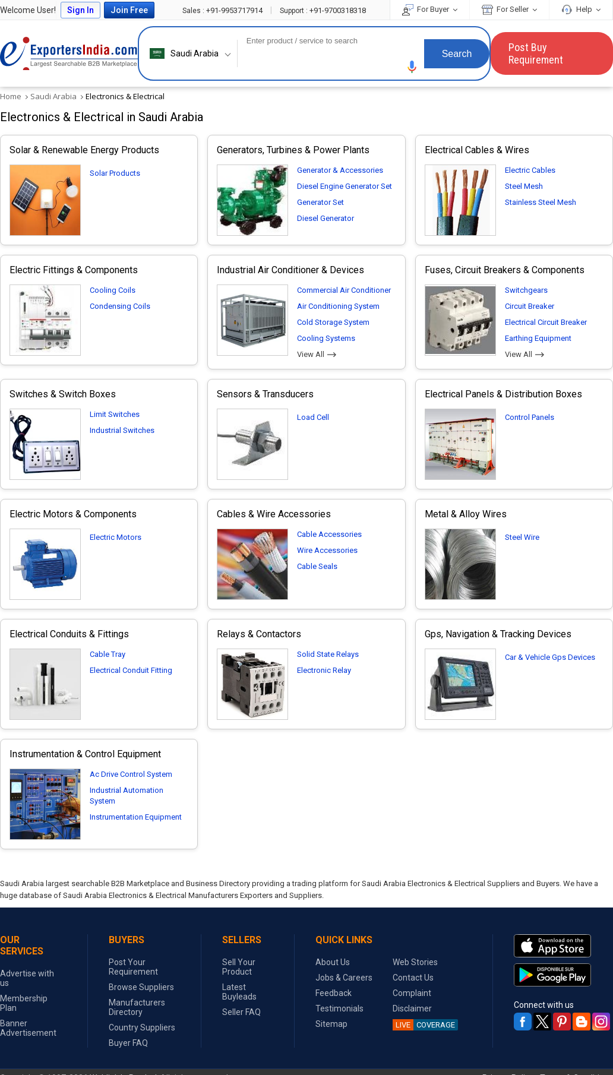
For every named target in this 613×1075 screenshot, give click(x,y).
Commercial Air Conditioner (344, 290)
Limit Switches (115, 414)
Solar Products (115, 173)
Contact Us (413, 977)
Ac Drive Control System (131, 774)
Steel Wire (522, 537)
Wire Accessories (327, 550)
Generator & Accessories (340, 170)
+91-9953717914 (223, 10)
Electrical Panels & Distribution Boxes (503, 394)
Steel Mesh (524, 186)
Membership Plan (24, 1003)
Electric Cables (530, 170)
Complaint (412, 993)
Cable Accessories (329, 534)
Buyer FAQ (128, 1043)
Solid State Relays (328, 654)
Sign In (80, 10)
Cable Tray (107, 654)
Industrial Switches (122, 430)
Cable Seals (317, 566)
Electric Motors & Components (73, 514)
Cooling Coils (112, 290)
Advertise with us (27, 978)
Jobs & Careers (343, 977)
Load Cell (313, 417)
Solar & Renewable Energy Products (84, 150)
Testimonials (339, 1008)
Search (457, 54)
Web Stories (415, 962)
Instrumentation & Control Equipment (85, 754)
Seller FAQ (241, 1012)
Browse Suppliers (141, 987)
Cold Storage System (333, 322)
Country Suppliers (142, 1027)
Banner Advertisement (28, 1028)
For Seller (509, 9)
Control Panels (529, 417)
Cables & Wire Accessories (274, 514)
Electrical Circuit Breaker (546, 322)
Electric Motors (115, 537)
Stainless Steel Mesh (540, 202)
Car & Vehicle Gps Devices (550, 657)
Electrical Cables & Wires (477, 150)
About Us (332, 962)
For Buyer (429, 9)
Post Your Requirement (133, 966)
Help (581, 9)
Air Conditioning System (338, 306)
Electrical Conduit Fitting (131, 670)
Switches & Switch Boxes (63, 394)
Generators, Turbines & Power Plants (293, 150)
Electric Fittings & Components (74, 270)
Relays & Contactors (259, 634)
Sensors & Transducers (265, 394)
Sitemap (331, 1024)
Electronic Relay (324, 670)
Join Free (129, 10)
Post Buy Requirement (535, 53)
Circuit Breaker (529, 306)
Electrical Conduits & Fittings (69, 634)
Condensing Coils (120, 306)
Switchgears (526, 290)
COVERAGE (424, 1024)
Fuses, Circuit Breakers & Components (504, 270)
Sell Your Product (238, 966)
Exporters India (69, 53)
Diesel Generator (325, 218)
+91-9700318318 (323, 10)
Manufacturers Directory (137, 1007)
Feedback (333, 993)
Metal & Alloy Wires (466, 514)
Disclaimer (412, 1008)
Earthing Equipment (538, 338)
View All (316, 354)
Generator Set (320, 202)
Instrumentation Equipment (136, 816)
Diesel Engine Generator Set (344, 186)
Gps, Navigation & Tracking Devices (498, 634)
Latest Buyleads (239, 991)
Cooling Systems (326, 338)
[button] (412, 67)
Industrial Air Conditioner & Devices (290, 270)
